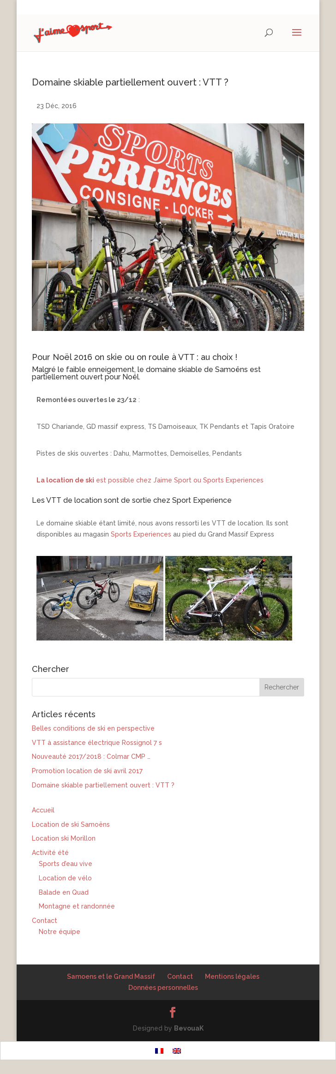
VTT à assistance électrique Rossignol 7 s (97, 742)
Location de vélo (65, 878)
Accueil (43, 810)
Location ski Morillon (64, 838)
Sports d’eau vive (65, 863)
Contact (44, 920)
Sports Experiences (141, 534)
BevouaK (189, 1028)
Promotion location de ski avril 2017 (87, 771)
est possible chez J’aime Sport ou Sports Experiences (150, 480)
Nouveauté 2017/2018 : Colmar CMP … (91, 756)
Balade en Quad (64, 892)
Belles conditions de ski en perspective (93, 728)
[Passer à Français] (159, 1050)
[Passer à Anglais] (177, 1050)
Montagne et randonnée (77, 906)
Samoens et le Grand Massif (111, 976)
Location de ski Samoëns (71, 824)
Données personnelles (163, 987)
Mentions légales (232, 976)
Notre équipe (59, 931)
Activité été (50, 852)
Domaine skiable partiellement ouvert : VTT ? (103, 785)
